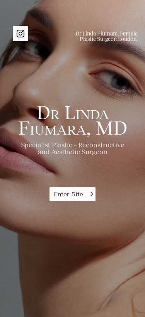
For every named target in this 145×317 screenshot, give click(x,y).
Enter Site (68, 194)
